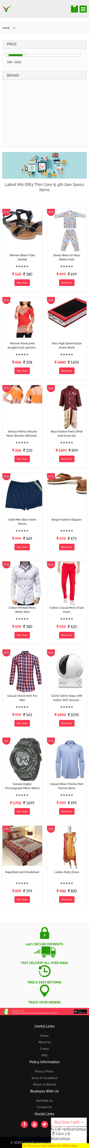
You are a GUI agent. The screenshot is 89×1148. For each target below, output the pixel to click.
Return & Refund (44, 1084)
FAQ (45, 1055)
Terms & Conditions (44, 1078)
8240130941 (60, 1139)
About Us (44, 1042)
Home (44, 1035)
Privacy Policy (44, 1071)
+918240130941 (74, 1129)
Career (44, 1048)
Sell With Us (44, 1100)
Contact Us (44, 1107)
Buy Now (22, 282)
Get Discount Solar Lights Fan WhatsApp (49, 1145)
